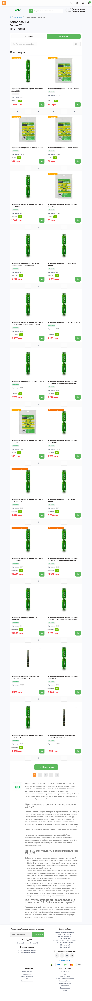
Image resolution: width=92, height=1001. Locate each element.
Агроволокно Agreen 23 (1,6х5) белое (63, 148)
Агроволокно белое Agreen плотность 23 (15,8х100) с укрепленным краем (63, 559)
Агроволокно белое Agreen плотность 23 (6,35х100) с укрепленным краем (63, 618)
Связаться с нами (65, 983)
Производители (65, 988)
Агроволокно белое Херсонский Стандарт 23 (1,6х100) (61, 736)
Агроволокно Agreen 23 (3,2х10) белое (63, 89)
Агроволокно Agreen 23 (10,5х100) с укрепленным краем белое (26, 264)
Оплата (65, 974)
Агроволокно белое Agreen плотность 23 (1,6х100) (27, 205)
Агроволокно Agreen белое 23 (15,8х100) (24, 618)
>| (57, 775)
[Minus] (17, 111)
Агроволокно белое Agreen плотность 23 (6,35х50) (63, 677)
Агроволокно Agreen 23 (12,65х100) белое (62, 264)
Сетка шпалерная (27, 976)
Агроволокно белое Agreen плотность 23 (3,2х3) (63, 205)
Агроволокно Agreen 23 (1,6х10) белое (27, 148)
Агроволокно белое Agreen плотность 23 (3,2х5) (27, 441)
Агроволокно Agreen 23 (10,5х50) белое (64, 322)
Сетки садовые (27, 972)
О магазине (65, 972)
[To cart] (41, 104)
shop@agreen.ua (64, 960)
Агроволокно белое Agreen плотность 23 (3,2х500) (27, 559)
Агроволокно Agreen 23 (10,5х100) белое (61, 500)
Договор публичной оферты (65, 978)
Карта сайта (65, 985)
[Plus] (38, 111)
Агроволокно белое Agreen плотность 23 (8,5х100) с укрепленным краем (27, 323)
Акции (65, 990)
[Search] (31, 11)
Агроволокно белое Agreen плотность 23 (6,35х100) (27, 500)
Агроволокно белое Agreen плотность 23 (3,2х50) (27, 90)
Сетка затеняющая (27, 981)
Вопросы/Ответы (64, 981)
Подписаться (38, 934)
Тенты (27, 978)
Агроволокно (17, 17)
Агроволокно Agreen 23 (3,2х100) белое (28, 381)
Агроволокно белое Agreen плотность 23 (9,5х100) (27, 736)
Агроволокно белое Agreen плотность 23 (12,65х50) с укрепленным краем (63, 382)
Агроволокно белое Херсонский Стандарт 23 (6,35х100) (25, 677)
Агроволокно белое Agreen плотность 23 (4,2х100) (63, 441)
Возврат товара (65, 976)
